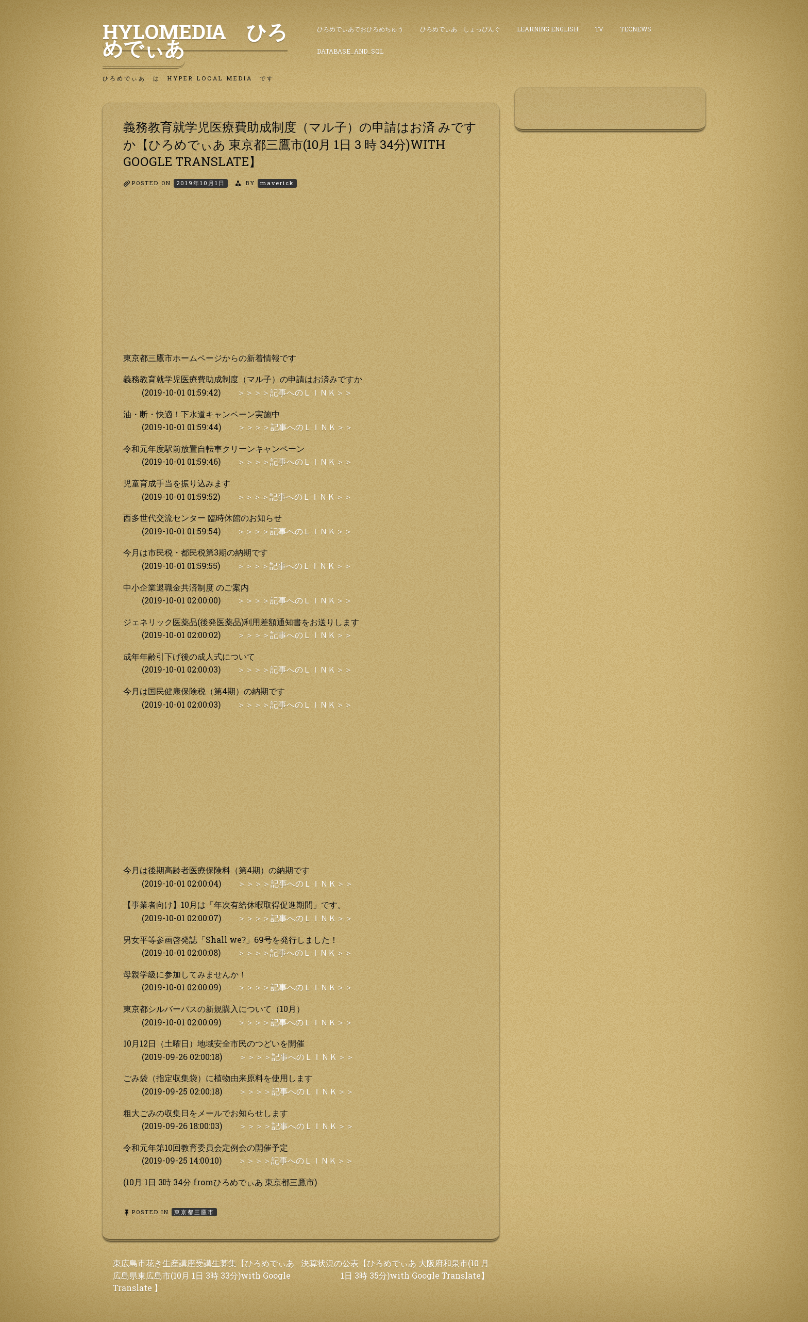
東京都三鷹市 (194, 1212)
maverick (277, 183)
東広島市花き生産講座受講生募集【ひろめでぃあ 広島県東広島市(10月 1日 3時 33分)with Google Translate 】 (203, 1275)
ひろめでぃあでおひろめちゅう (360, 29)
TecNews (635, 29)
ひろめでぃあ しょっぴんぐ (460, 29)
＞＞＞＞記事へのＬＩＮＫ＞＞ (294, 392)
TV (599, 29)
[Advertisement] (301, 279)
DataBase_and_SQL (350, 51)
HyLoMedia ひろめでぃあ (195, 39)
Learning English (547, 29)
